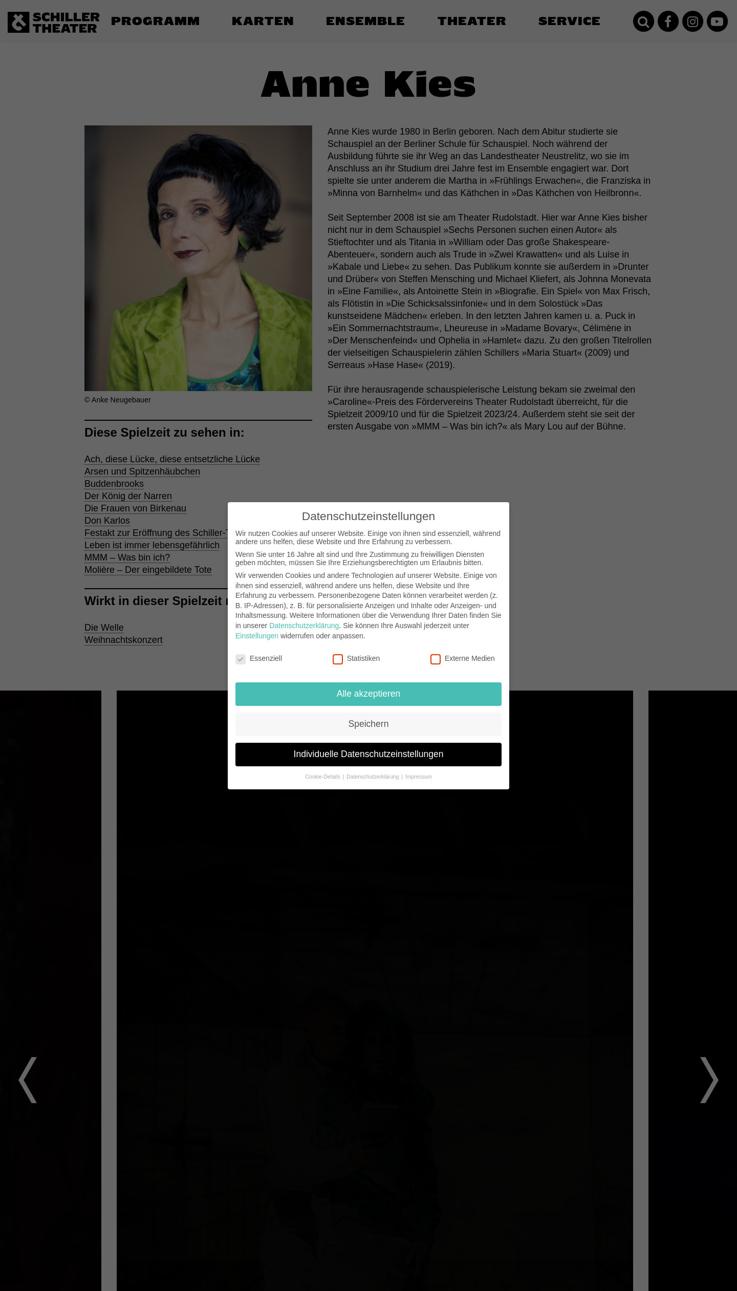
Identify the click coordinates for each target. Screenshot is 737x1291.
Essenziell (258, 658)
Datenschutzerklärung (304, 625)
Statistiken (356, 658)
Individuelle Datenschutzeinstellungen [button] (369, 754)
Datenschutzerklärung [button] (373, 776)
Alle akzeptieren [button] (369, 693)
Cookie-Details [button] (323, 776)
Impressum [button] (418, 776)
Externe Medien (462, 658)
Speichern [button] (369, 724)
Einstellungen (256, 636)
